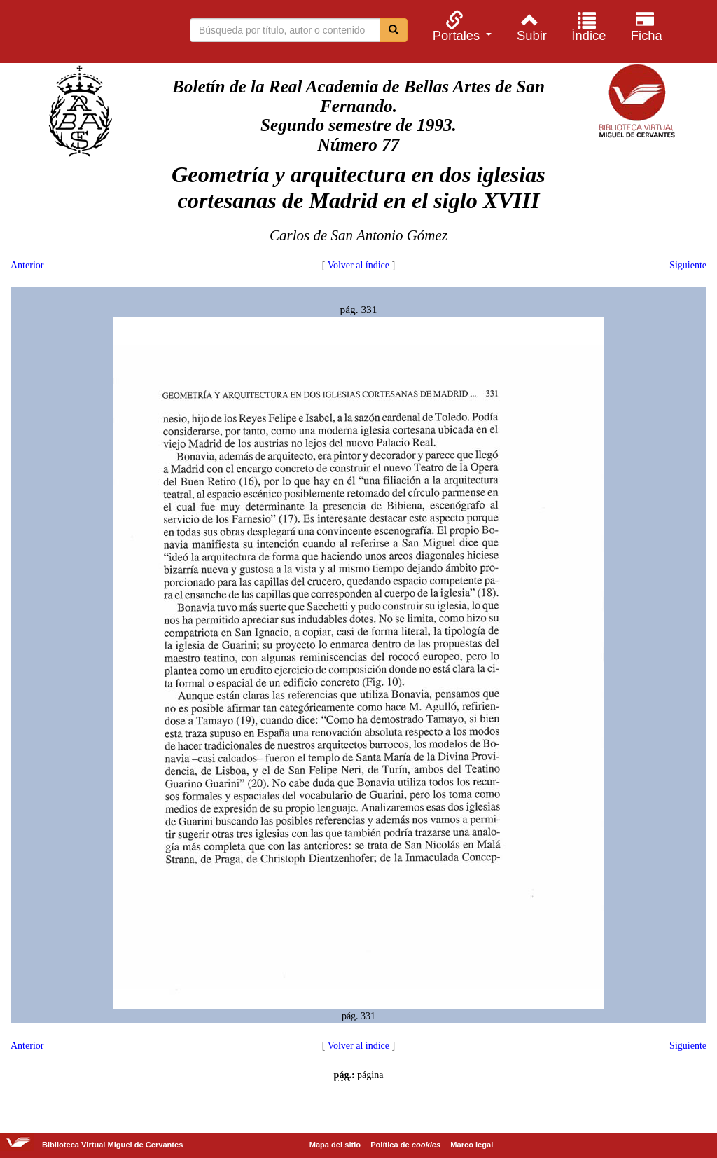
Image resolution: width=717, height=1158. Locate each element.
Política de (405, 1144)
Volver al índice (358, 265)
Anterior (27, 265)
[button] (460, 26)
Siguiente (687, 265)
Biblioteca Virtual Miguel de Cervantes (84, 33)
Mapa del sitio (335, 1144)
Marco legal (471, 1144)
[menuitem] (460, 26)
